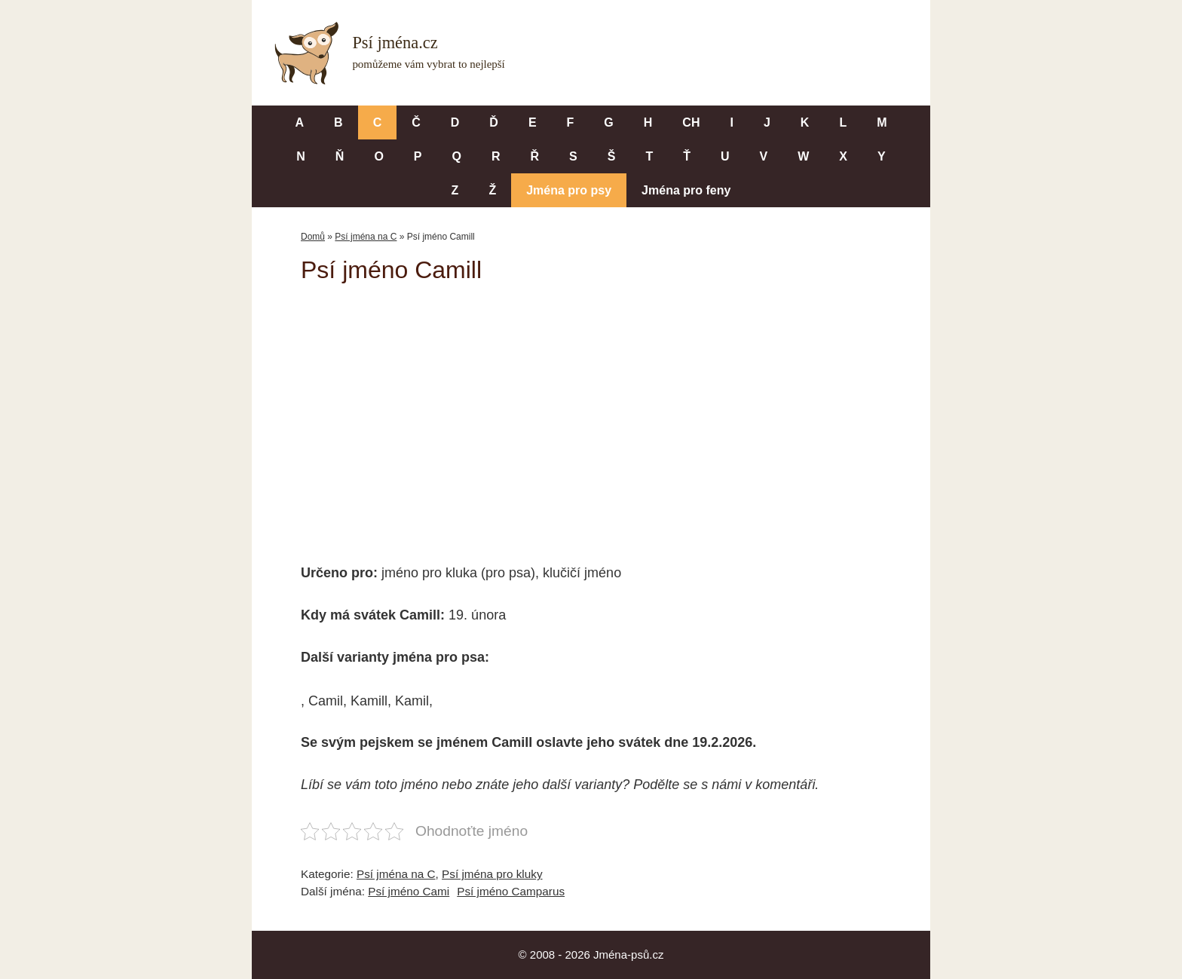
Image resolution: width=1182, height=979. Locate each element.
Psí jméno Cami (408, 891)
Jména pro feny (686, 190)
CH (691, 122)
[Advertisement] (591, 413)
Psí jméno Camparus (511, 891)
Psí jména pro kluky (492, 873)
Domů (313, 236)
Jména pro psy (568, 190)
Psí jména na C (366, 236)
